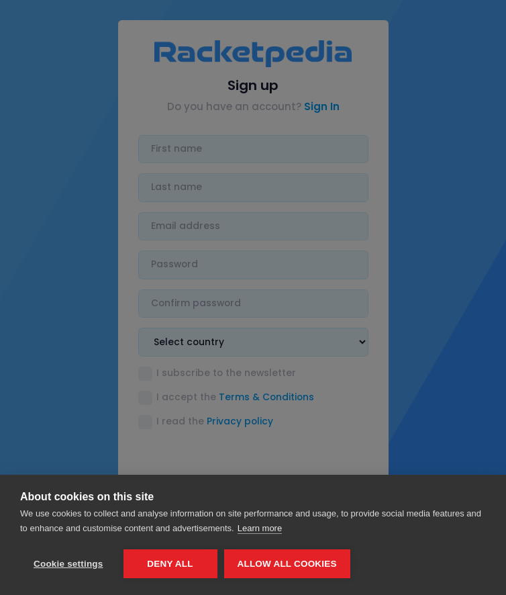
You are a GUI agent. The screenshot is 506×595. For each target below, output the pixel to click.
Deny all (170, 564)
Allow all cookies (287, 564)
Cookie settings (68, 564)
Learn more (260, 528)
